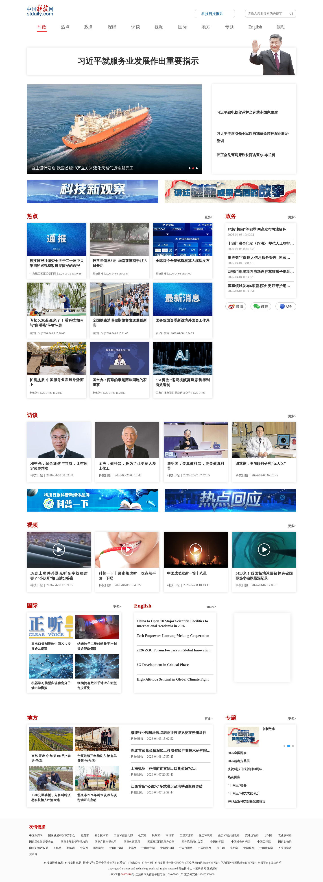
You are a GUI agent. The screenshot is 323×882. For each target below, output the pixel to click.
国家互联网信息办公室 (160, 841)
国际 (182, 26)
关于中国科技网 (105, 862)
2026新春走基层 (239, 761)
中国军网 (248, 848)
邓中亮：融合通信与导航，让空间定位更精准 (58, 466)
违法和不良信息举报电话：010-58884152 (159, 874)
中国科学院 (217, 841)
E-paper (262, 687)
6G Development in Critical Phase (163, 665)
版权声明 (276, 862)
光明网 (234, 848)
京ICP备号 (123, 874)
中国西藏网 (204, 848)
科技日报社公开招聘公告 (169, 862)
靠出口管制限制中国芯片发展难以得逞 (51, 646)
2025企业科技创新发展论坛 (246, 801)
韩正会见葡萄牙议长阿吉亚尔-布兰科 (246, 155)
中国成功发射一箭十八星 (187, 573)
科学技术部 (101, 835)
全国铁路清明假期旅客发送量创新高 (120, 322)
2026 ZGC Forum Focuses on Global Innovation (174, 650)
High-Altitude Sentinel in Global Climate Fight (173, 679)
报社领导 (88, 862)
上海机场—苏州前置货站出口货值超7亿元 (164, 768)
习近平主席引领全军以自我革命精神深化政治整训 (252, 137)
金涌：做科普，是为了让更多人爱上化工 (127, 466)
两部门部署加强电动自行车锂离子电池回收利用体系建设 (261, 272)
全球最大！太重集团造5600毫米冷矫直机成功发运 (75, 168)
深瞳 (112, 26)
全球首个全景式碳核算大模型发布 (183, 261)
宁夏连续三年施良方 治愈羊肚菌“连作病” (97, 758)
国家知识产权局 (38, 848)
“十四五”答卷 (237, 785)
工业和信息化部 (123, 835)
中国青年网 (148, 848)
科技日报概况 (73, 862)
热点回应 (234, 777)
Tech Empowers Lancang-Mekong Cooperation (173, 636)
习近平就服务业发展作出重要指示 (138, 61)
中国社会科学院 (240, 841)
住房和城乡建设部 (229, 835)
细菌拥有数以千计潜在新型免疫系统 (97, 685)
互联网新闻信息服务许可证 (202, 862)
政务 (88, 26)
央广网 (221, 848)
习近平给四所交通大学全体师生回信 (245, 91)
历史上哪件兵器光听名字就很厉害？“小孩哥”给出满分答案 (58, 575)
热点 (65, 26)
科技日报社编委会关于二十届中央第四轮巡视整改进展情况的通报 (57, 263)
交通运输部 (252, 835)
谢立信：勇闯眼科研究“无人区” (261, 463)
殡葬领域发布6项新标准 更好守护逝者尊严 (261, 286)
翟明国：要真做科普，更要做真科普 (195, 466)
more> (211, 606)
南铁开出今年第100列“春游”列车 (51, 758)
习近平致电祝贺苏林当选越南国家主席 (247, 112)
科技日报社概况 (53, 862)
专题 (229, 26)
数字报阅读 (261, 391)
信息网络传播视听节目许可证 (238, 862)
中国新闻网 (266, 848)
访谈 (135, 26)
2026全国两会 (237, 753)
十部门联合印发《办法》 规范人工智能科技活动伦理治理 (261, 244)
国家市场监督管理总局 (74, 841)
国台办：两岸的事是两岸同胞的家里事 (120, 382)
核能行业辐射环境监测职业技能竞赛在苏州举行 (168, 733)
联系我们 (122, 862)
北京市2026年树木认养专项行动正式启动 (97, 797)
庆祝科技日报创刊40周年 (245, 769)
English (255, 26)
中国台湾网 (185, 848)
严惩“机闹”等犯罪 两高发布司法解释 (257, 229)
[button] (189, 168)
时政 (41, 26)
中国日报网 (116, 848)
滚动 (281, 26)
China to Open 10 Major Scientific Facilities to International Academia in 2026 (172, 623)
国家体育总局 (132, 841)
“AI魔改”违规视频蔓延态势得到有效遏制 (183, 382)
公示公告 (134, 862)
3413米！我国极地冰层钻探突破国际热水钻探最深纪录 (264, 575)
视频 (159, 26)
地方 (205, 26)
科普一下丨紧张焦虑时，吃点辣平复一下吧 (127, 575)
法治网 (33, 854)
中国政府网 (36, 835)
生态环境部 (205, 835)
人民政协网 (285, 848)
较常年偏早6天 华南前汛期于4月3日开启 (120, 263)
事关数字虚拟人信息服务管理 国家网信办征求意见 (261, 258)
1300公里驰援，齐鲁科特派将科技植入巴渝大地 (51, 797)
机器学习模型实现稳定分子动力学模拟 (51, 685)
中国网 (84, 848)
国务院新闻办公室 (192, 841)
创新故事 (268, 729)
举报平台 (263, 862)
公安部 (142, 835)
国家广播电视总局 (105, 841)
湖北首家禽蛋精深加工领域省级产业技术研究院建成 (170, 751)
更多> (209, 217)
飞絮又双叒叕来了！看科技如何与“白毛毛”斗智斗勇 (57, 322)
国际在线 (98, 848)
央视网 (132, 848)
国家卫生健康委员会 (41, 841)
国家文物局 (285, 841)
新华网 (71, 848)
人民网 (57, 848)
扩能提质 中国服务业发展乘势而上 (57, 382)
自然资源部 (186, 835)
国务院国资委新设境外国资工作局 (183, 320)
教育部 (85, 835)
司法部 (170, 835)
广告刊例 (147, 862)
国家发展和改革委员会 (61, 835)
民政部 (156, 835)
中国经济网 (167, 848)
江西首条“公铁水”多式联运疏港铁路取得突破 (167, 786)
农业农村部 (285, 835)
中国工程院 (264, 841)
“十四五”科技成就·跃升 (244, 793)
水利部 (268, 835)
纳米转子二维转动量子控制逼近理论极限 (97, 646)
